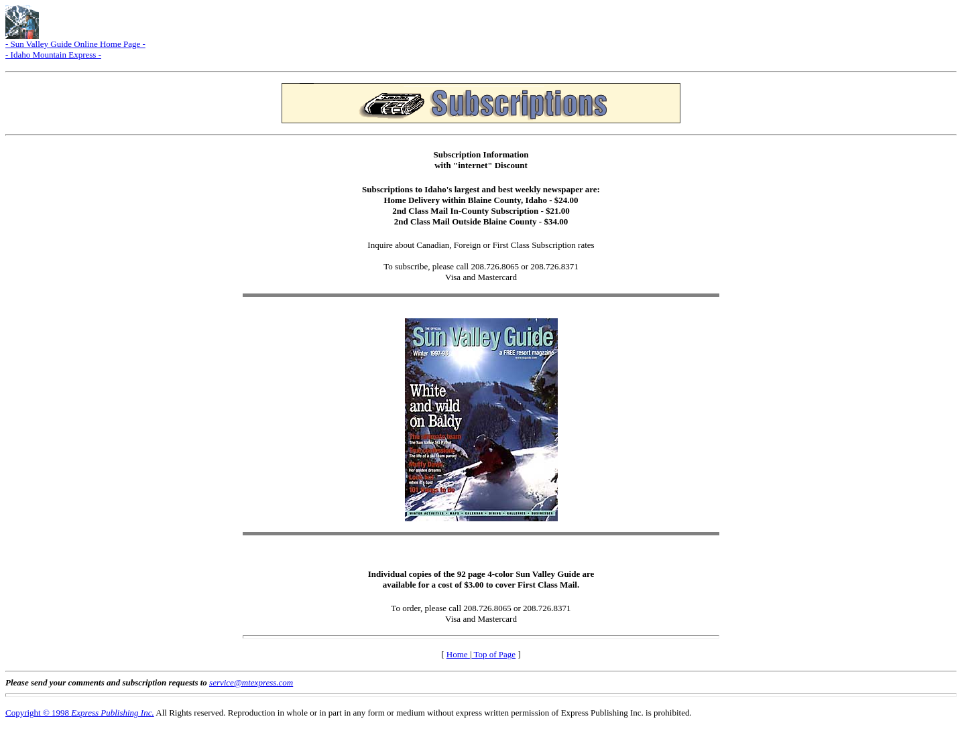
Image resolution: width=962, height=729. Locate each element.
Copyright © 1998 (79, 713)
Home (458, 654)
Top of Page (493, 654)
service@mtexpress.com (251, 682)
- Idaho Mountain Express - (53, 55)
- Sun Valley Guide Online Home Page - (75, 44)
